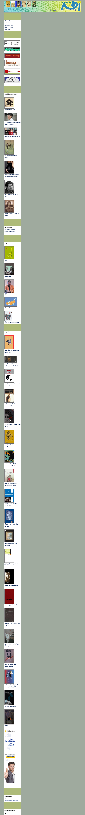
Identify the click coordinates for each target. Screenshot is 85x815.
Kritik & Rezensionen (11, 23)
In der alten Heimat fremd (12, 136)
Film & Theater (8, 27)
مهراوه (6, 260)
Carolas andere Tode (10, 706)
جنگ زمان (7, 307)
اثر (5, 798)
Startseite (7, 21)
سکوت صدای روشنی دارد (11, 605)
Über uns (7, 29)
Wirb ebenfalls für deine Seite (11, 800)
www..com (11, 812)
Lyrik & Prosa (8, 25)
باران (5, 294)
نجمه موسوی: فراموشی (11, 585)
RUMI (6, 725)
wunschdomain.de (10, 754)
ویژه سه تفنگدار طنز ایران (11, 322)
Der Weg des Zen (9, 109)
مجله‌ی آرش (7, 276)
